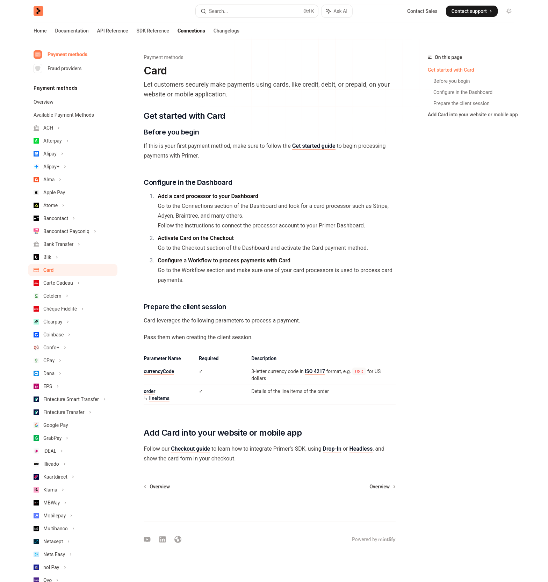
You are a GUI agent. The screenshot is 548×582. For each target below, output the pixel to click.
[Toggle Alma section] (72, 179)
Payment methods (60, 54)
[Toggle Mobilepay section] (72, 515)
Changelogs (226, 33)
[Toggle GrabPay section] (72, 438)
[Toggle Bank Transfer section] (72, 244)
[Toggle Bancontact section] (72, 218)
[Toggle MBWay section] (72, 502)
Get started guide (314, 146)
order (149, 391)
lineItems (159, 398)
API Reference (112, 33)
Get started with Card (451, 70)
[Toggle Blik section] (72, 257)
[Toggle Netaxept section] (72, 541)
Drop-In (332, 448)
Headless (361, 448)
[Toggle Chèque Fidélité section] (72, 309)
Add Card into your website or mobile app (473, 114)
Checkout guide (190, 448)
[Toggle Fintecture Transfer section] (72, 412)
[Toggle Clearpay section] (72, 321)
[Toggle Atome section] (72, 205)
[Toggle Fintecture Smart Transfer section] (72, 399)
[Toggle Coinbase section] (72, 334)
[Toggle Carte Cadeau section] (72, 283)
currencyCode (159, 371)
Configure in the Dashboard (462, 92)
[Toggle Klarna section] (72, 489)
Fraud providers (57, 68)
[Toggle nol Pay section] (72, 567)
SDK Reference (153, 33)
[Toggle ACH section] (72, 128)
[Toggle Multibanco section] (72, 528)
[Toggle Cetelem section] (72, 296)
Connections (191, 33)
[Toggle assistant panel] (337, 11)
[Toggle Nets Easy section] (72, 554)
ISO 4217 (315, 371)
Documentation (72, 33)
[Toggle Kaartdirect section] (72, 477)
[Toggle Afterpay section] (72, 140)
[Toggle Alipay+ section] (72, 166)
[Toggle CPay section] (72, 360)
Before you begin (451, 81)
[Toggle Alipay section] (72, 153)
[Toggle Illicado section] (72, 464)
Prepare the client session (461, 103)
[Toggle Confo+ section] (72, 347)
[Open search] (257, 11)
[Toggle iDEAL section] (72, 451)
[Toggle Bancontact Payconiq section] (72, 231)
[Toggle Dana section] (72, 373)
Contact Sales (422, 11)
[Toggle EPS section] (72, 386)
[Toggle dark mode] (508, 11)
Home (40, 33)
